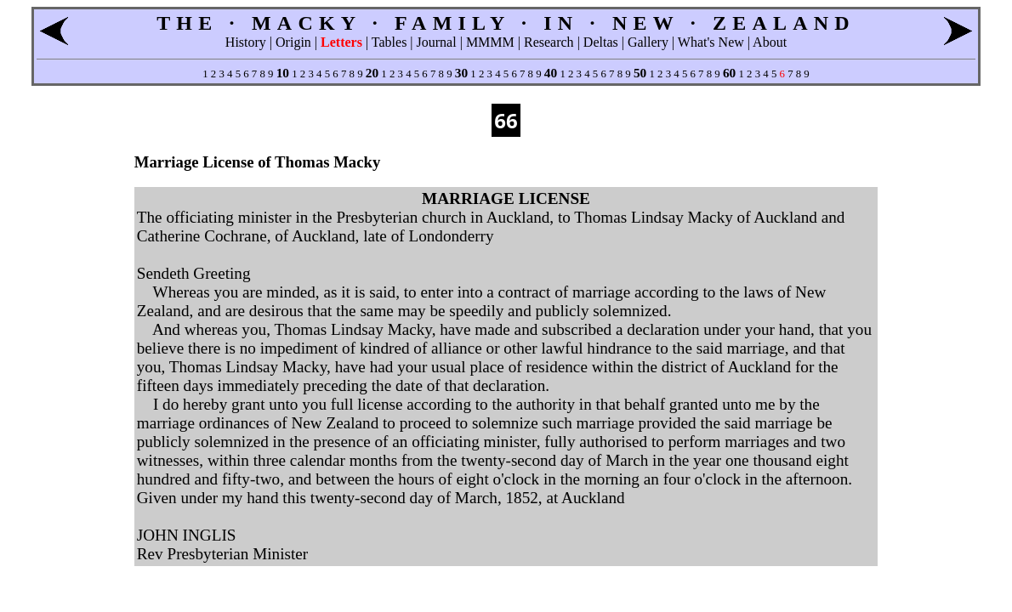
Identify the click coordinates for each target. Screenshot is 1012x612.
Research (549, 42)
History (245, 42)
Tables (389, 42)
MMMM (490, 42)
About (770, 42)
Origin (293, 42)
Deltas (600, 42)
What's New (711, 42)
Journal (437, 42)
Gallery (648, 42)
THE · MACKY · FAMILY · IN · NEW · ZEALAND (506, 23)
